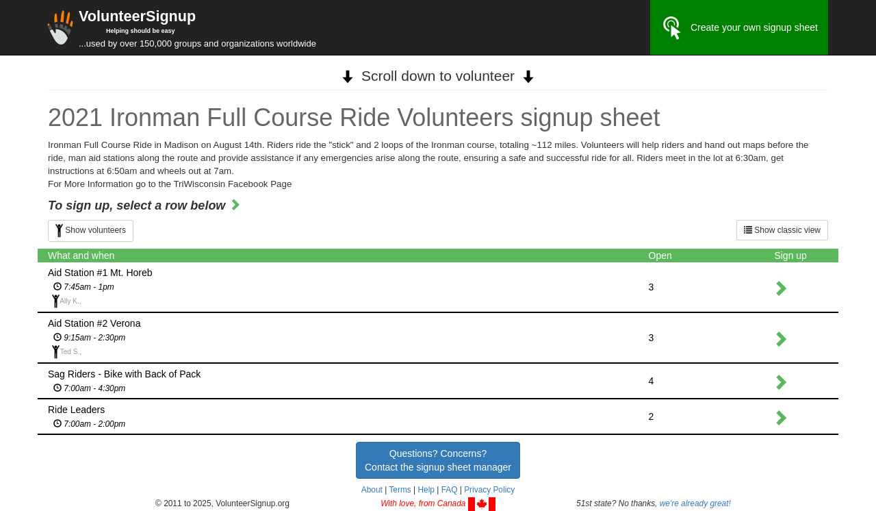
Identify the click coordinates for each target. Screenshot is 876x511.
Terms (400, 490)
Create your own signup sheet (739, 28)
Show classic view (782, 230)
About (372, 490)
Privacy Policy (489, 490)
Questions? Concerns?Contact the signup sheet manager (438, 460)
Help (425, 490)
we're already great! (695, 503)
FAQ (449, 490)
